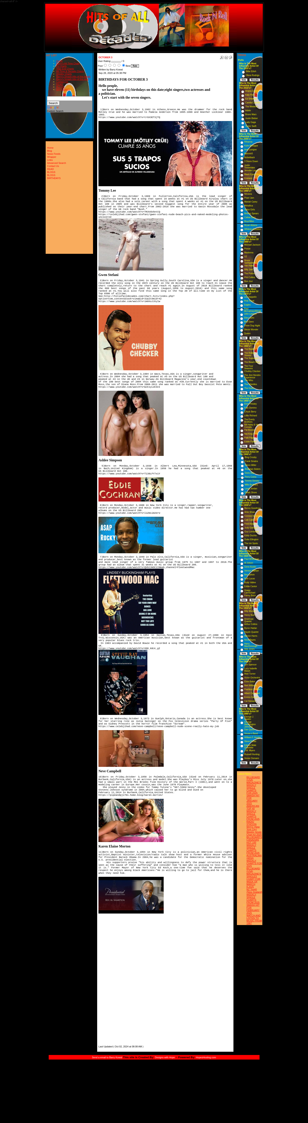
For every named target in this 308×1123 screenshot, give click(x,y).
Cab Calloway (251, 520)
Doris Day (249, 473)
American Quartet (248, 620)
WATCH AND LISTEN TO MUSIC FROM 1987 (254, 919)
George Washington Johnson (250, 724)
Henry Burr (249, 615)
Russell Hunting (252, 754)
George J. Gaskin (249, 718)
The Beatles (250, 349)
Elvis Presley (250, 404)
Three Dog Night (252, 325)
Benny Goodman (253, 508)
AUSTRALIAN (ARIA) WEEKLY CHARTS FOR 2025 (254, 860)
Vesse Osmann (251, 758)
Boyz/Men (249, 221)
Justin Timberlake (249, 166)
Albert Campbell (252, 693)
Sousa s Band (251, 733)
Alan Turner (250, 674)
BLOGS (60, 87)
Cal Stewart (250, 701)
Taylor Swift (250, 126)
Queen (247, 333)
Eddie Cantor (250, 586)
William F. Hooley (252, 737)
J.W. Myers (249, 750)
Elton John (249, 318)
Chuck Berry (250, 411)
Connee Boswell (252, 516)
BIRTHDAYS (63, 89)
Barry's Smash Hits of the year (72, 79)
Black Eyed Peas (252, 174)
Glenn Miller (250, 465)
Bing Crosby (250, 457)
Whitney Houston (252, 229)
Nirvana (248, 194)
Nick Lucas (249, 578)
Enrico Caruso (251, 697)
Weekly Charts (64, 74)
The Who (248, 380)
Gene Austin (250, 567)
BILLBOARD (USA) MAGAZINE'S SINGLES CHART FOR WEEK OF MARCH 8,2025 (253, 877)
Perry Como (250, 477)
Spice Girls (249, 209)
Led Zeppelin (250, 297)
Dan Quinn (249, 729)
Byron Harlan (250, 628)
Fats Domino (250, 408)
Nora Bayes (250, 640)
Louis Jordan (251, 488)
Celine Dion (250, 217)
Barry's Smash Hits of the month (73, 76)
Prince (247, 249)
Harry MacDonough (250, 645)
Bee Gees (249, 322)
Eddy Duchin (251, 535)
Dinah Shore (251, 492)
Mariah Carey (250, 202)
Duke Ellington (251, 539)
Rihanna (248, 142)
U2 (245, 256)
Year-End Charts (65, 68)
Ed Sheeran (251, 99)
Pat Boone (249, 430)
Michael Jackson (252, 245)
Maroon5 (248, 153)
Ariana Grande (252, 91)
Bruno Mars (250, 114)
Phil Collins (249, 277)
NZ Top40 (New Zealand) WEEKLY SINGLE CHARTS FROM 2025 (254, 896)
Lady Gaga (250, 122)
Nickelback (249, 157)
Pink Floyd (249, 301)
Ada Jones (249, 649)
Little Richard (250, 415)
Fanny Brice (250, 595)
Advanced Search (56, 163)
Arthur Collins (250, 624)
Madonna (248, 252)
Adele (248, 110)
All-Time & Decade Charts (70, 71)
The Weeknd (251, 106)
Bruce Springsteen (250, 261)
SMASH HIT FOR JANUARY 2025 (253, 799)
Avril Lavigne (250, 149)
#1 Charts (61, 66)
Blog (49, 151)
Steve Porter (250, 741)
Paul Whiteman (251, 559)
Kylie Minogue (251, 146)
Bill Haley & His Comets (251, 426)
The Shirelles (250, 384)
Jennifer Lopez (251, 170)
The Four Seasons (248, 367)
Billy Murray (250, 611)
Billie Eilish (251, 71)
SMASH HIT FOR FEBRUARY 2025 (253, 909)
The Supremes (251, 358)
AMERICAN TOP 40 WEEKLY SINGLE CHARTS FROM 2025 (253, 812)
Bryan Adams (250, 225)
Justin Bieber (251, 118)
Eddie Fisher (250, 441)
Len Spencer (250, 664)
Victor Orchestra (252, 677)
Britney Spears (251, 213)
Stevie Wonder (251, 329)
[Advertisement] (111, 979)
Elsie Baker (249, 681)
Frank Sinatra (251, 461)
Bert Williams (250, 685)
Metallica (248, 205)
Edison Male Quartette (250, 746)
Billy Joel (248, 269)
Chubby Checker (252, 371)
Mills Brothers (251, 484)
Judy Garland (251, 528)
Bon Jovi (248, 281)
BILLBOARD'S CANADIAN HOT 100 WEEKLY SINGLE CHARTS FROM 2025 (254, 845)
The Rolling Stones (249, 354)
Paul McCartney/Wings (252, 309)
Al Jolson (248, 563)
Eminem (248, 178)
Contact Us (62, 81)
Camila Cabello (252, 102)
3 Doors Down (251, 161)
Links (50, 160)
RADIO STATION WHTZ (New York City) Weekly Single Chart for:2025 (254, 828)
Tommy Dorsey (252, 481)
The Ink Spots (251, 543)
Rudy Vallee (250, 582)
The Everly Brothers (249, 420)
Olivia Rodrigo (253, 75)
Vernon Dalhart (251, 571)
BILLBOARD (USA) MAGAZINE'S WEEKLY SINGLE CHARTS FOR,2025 (253, 785)
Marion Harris (250, 636)
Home (59, 61)
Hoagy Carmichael (249, 591)
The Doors (249, 388)
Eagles (247, 305)
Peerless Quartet (252, 689)
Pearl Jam (249, 198)
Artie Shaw (250, 512)
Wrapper (51, 157)
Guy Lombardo (252, 531)
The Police (249, 273)
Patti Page (249, 438)
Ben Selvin (249, 574)
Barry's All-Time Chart (67, 63)
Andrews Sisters (252, 469)
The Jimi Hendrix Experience (252, 376)
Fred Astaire (250, 524)
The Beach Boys (252, 362)
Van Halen (249, 265)
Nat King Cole (251, 434)
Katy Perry (250, 95)
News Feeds (53, 154)
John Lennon (250, 314)
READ (59, 84)
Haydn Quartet (251, 632)
